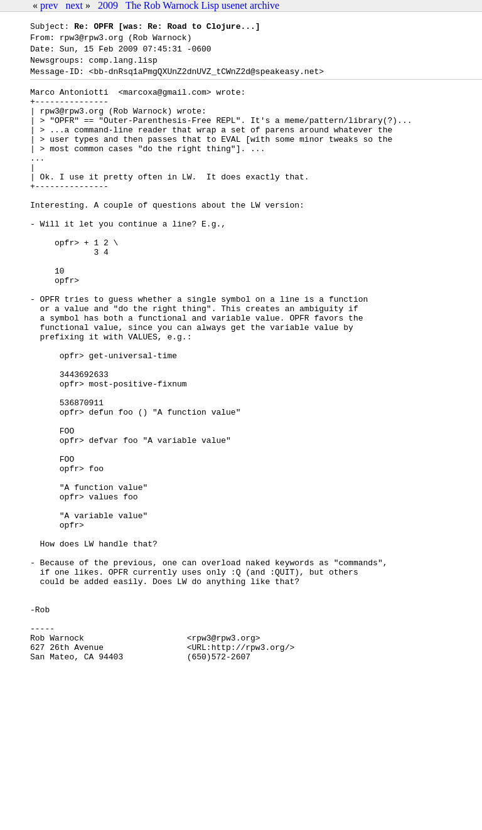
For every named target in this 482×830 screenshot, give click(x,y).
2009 (108, 5)
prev (49, 5)
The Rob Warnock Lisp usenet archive (202, 5)
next (74, 5)
